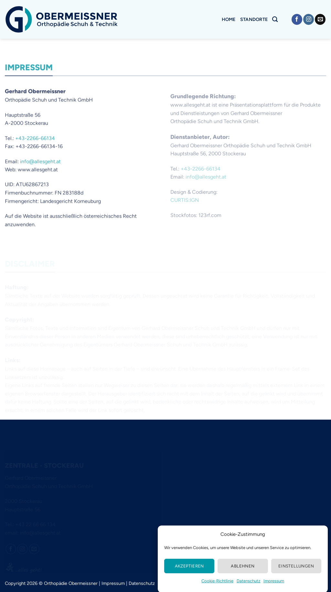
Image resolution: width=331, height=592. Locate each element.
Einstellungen (296, 573)
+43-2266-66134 (35, 142)
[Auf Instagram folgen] (308, 19)
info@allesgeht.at (40, 165)
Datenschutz (248, 588)
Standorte (254, 19)
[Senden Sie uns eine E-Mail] (320, 19)
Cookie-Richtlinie (217, 588)
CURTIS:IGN (184, 205)
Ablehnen (242, 573)
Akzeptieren (189, 573)
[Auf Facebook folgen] (297, 19)
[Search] (275, 19)
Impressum (273, 588)
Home (229, 19)
